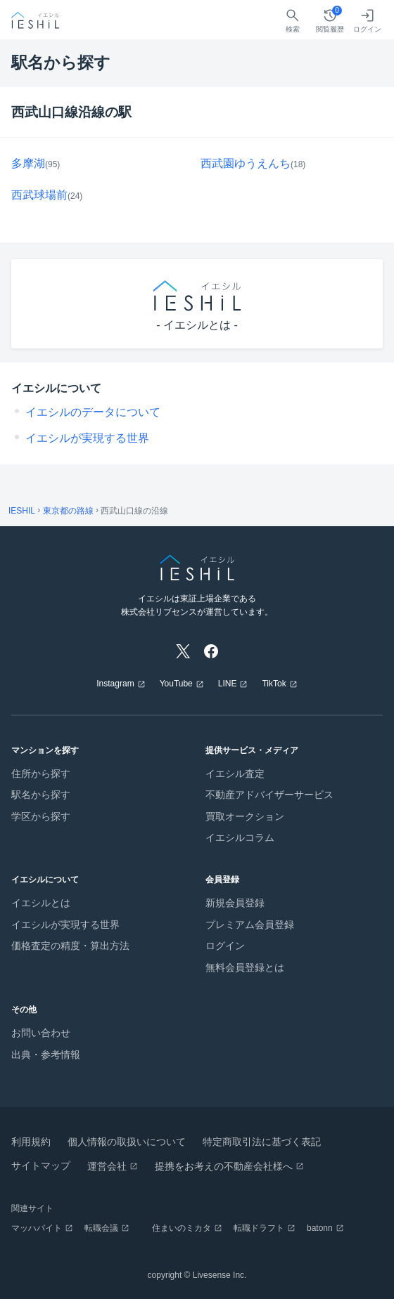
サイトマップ (40, 1165)
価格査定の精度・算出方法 (70, 945)
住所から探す (40, 773)
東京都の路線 (68, 511)
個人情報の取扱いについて (127, 1141)
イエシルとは (40, 902)
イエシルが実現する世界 (87, 438)
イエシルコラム (239, 837)
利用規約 (31, 1141)
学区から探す (40, 816)
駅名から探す (40, 794)
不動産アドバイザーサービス (269, 794)
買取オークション (244, 816)
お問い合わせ (40, 1032)
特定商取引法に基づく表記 (262, 1141)
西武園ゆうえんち (246, 163)
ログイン (225, 945)
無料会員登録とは (244, 967)
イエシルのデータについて (92, 412)
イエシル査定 (235, 773)
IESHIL (21, 511)
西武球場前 (39, 195)
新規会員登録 (235, 902)
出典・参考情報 (45, 1054)
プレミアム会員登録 (249, 924)
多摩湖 (28, 163)
